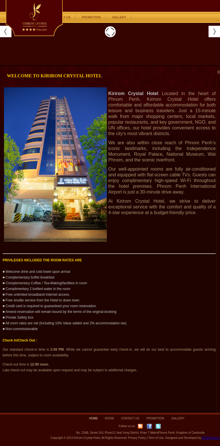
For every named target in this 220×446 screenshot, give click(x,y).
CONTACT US (130, 418)
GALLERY (119, 17)
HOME (93, 418)
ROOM (109, 418)
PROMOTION (91, 17)
